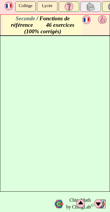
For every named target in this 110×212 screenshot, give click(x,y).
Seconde (25, 18)
